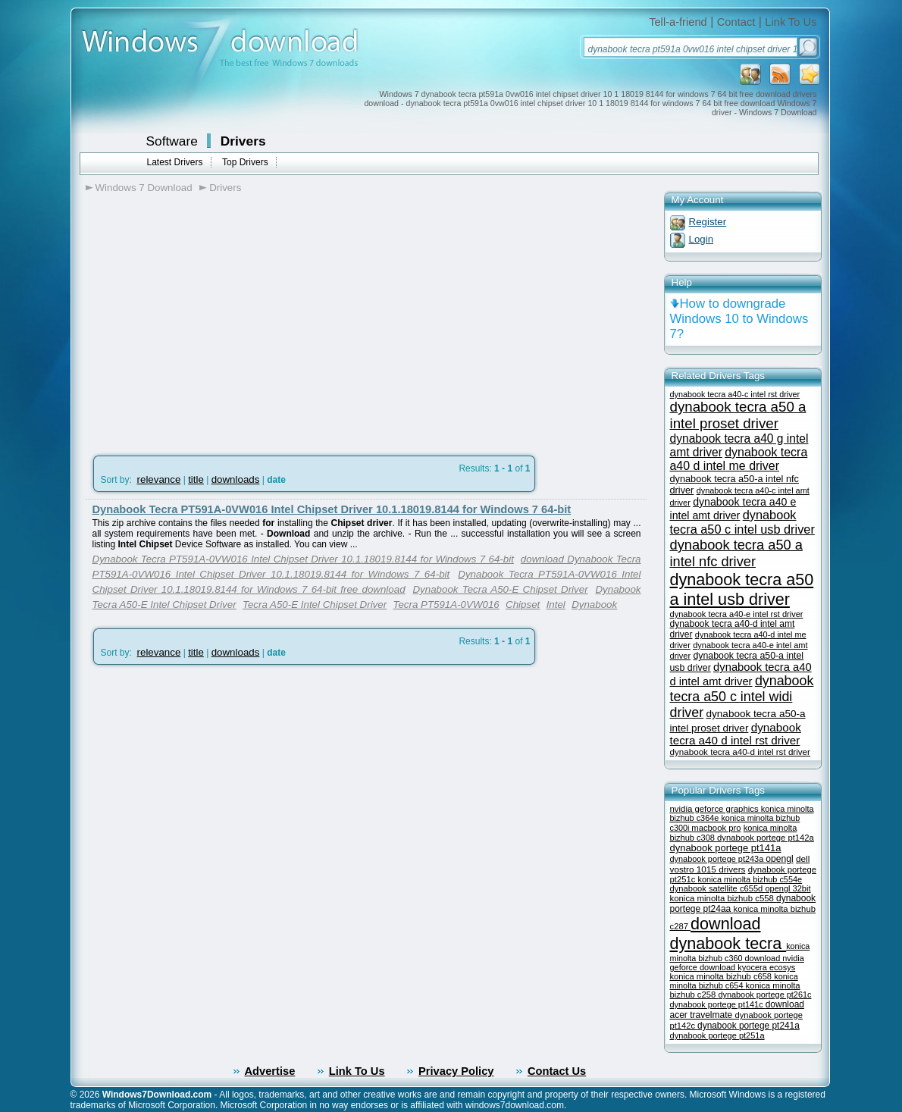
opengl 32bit (787, 888)
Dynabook (594, 604)
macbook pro (716, 827)
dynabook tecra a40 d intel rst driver (735, 734)
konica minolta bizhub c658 (722, 976)
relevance (159, 479)
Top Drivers (245, 162)
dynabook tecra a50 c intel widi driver (742, 696)
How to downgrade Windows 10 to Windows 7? (739, 318)
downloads (235, 479)
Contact (736, 22)
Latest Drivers (175, 162)
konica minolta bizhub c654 (734, 981)
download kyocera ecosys (747, 967)
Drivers (243, 141)
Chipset (523, 604)
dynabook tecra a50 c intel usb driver (742, 522)
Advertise (270, 1071)
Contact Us (557, 1071)
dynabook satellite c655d (718, 888)
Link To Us (790, 22)
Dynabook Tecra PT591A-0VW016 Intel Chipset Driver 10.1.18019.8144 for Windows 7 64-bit (332, 509)
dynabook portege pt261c (764, 994)
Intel (556, 604)
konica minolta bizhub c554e (749, 879)
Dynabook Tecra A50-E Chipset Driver (499, 589)
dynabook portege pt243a (718, 858)
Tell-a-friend (678, 22)
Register (708, 221)
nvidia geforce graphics (715, 808)
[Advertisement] (213, 319)
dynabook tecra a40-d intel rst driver (740, 751)
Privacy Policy (455, 1071)
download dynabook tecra (728, 933)
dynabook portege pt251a (717, 1035)
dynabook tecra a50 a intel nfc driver (736, 553)
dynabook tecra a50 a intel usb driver (742, 589)
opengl (779, 859)
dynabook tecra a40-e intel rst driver (736, 614)
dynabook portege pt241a (748, 1025)
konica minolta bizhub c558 (723, 898)
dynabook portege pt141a (725, 848)
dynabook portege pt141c (718, 1004)
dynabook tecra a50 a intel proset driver (738, 415)
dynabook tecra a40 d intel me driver (739, 459)
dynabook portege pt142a (765, 837)
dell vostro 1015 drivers (740, 864)
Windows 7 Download (144, 187)
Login (701, 239)
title (196, 479)
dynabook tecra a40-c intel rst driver (735, 394)
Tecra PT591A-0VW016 (446, 604)
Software (172, 141)
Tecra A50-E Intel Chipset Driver (315, 604)
